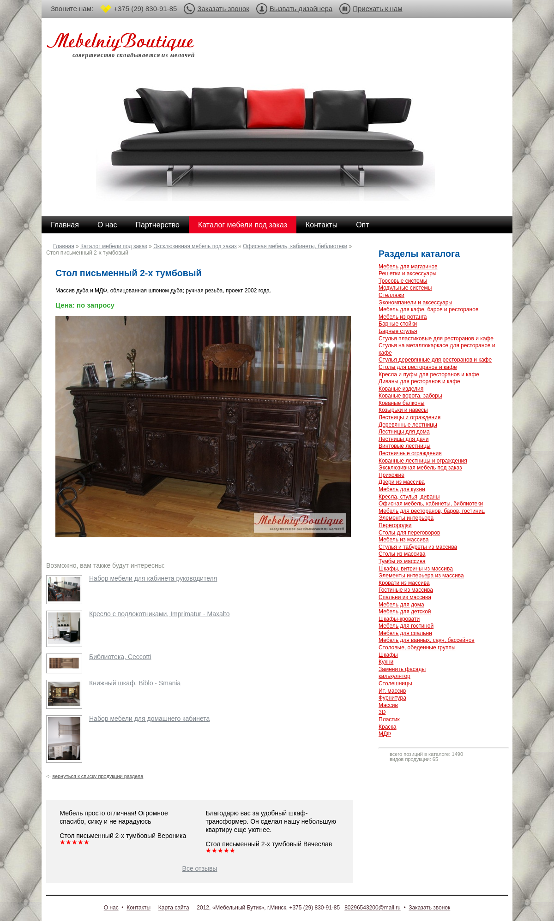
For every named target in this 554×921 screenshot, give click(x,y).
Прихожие (391, 475)
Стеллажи (391, 295)
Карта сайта (173, 907)
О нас (107, 225)
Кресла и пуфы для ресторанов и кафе (429, 374)
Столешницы (395, 683)
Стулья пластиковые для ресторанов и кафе (436, 338)
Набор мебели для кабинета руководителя (153, 578)
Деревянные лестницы (408, 425)
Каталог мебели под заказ (242, 225)
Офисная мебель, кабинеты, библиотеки (295, 246)
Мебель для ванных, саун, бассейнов (427, 640)
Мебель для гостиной (406, 626)
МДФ (385, 734)
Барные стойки (398, 324)
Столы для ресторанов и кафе (418, 367)
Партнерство (158, 225)
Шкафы (388, 655)
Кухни (386, 662)
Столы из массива (402, 554)
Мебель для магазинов (408, 266)
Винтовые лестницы (404, 446)
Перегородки (395, 525)
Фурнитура (392, 698)
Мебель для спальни (405, 633)
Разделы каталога (419, 254)
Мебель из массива (403, 539)
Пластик (389, 719)
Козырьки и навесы (403, 410)
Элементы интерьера (406, 518)
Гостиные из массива (406, 590)
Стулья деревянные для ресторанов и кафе (435, 360)
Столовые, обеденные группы (417, 647)
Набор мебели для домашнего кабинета (149, 718)
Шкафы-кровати (399, 619)
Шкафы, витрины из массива (416, 568)
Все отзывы (199, 868)
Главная (65, 225)
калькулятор (394, 676)
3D (382, 712)
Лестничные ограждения (410, 453)
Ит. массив (392, 691)
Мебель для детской (405, 611)
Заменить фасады (402, 669)
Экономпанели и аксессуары (415, 302)
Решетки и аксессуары (407, 273)
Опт (362, 225)
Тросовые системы (403, 281)
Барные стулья (398, 331)
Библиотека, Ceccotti (120, 656)
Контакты (321, 225)
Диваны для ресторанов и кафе (419, 381)
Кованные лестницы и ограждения (423, 461)
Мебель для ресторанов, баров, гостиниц (432, 511)
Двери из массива (402, 482)
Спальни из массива (405, 597)
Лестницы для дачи (403, 439)
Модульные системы (405, 288)
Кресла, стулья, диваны (409, 496)
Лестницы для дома (404, 431)
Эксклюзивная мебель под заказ (194, 246)
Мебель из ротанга (403, 317)
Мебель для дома (401, 604)
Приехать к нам (377, 8)
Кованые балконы (401, 403)
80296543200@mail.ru (372, 907)
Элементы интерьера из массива (421, 575)
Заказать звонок (223, 8)
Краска (388, 727)
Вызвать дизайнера (301, 8)
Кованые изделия (401, 389)
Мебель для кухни (402, 489)
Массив (388, 705)
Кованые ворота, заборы (410, 395)
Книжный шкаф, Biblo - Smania (135, 683)
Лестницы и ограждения (409, 417)
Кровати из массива (404, 583)
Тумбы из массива (402, 561)
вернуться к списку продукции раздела (97, 776)
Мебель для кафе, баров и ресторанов (428, 309)
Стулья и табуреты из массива (418, 547)
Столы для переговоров (409, 532)
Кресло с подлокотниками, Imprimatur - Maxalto (159, 614)
